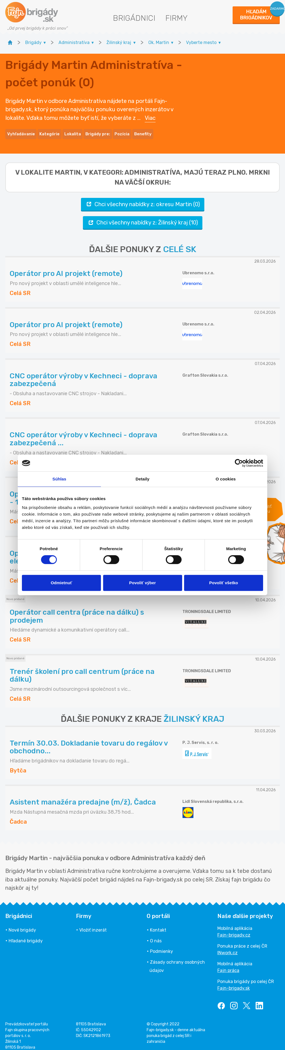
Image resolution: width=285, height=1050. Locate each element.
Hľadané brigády (26, 934)
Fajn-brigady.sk (233, 982)
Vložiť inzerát (93, 924)
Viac (150, 115)
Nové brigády (22, 924)
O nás (156, 934)
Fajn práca (228, 964)
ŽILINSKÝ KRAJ (194, 713)
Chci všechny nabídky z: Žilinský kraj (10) (142, 216)
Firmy (176, 18)
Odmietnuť (61, 582)
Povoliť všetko (223, 582)
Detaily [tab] (142, 479)
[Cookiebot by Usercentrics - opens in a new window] (239, 463)
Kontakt (158, 924)
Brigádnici (134, 18)
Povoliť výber (142, 582)
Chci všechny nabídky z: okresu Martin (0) (142, 198)
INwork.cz (227, 947)
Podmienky (161, 945)
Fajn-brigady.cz (233, 929)
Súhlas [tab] (59, 479)
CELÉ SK (179, 244)
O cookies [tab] (226, 479)
